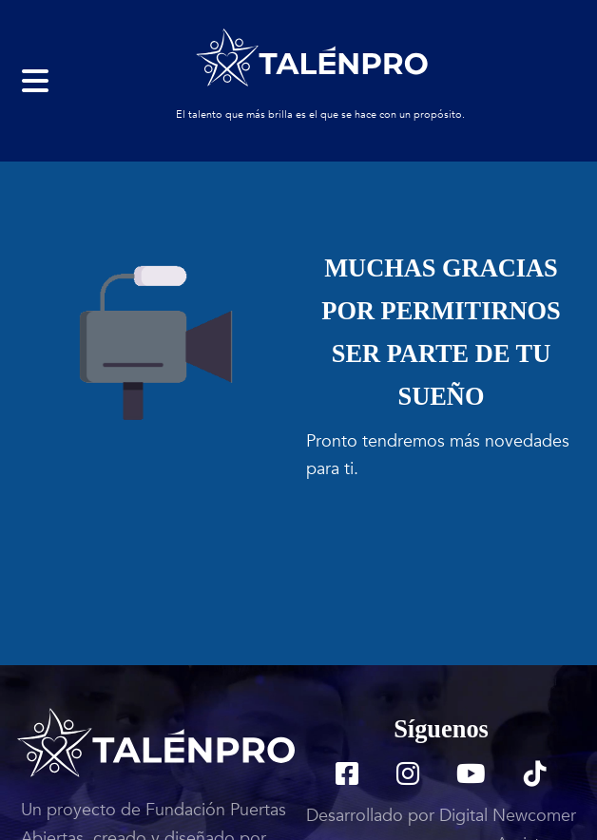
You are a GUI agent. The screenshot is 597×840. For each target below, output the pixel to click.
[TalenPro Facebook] (347, 777)
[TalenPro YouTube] (471, 777)
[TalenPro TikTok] (535, 777)
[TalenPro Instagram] (407, 777)
